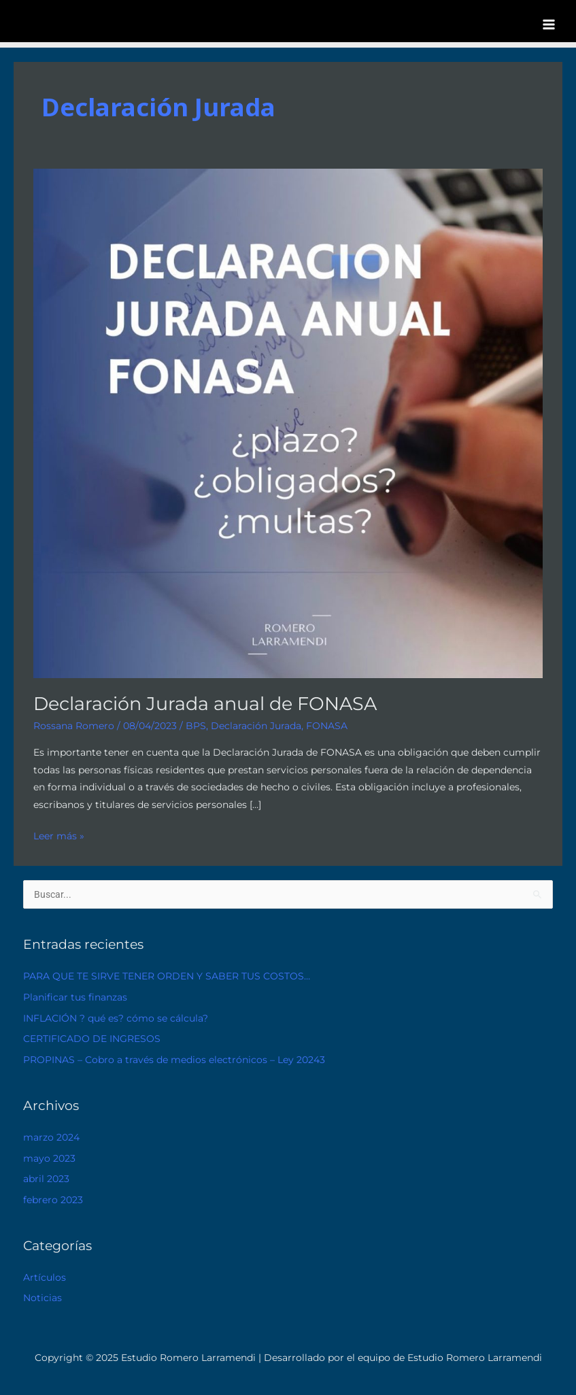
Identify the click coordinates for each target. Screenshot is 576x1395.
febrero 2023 (53, 1199)
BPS (196, 725)
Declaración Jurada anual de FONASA (205, 703)
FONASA (327, 725)
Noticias (42, 1297)
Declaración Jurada (256, 725)
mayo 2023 (49, 1158)
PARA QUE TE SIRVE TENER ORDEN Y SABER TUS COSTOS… (166, 976)
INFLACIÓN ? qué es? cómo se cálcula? (115, 1018)
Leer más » (58, 834)
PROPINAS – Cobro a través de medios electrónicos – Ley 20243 (174, 1059)
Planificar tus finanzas (75, 997)
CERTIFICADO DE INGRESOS (91, 1038)
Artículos (44, 1277)
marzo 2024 (51, 1137)
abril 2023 (46, 1178)
